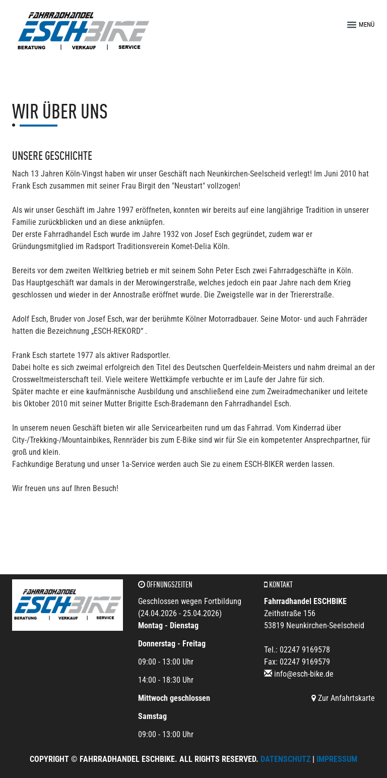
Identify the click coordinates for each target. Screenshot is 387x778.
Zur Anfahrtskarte (343, 698)
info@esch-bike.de (304, 674)
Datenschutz (285, 759)
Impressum (336, 759)
